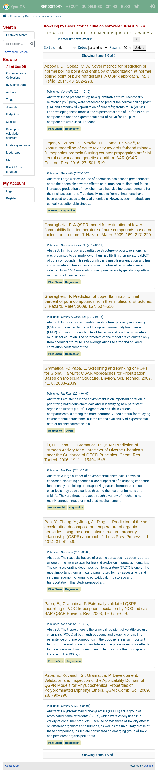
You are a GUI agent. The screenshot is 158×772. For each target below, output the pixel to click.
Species (11, 121)
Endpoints (12, 114)
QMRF (10, 160)
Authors (11, 92)
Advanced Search (16, 52)
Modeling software (18, 145)
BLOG (125, 6)
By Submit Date (16, 84)
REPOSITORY (51, 6)
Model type (13, 152)
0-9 (48, 33)
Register (11, 198)
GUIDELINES (91, 6)
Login (9, 191)
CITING (111, 6)
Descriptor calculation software (13, 134)
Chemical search (16, 35)
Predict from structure (14, 169)
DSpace (148, 765)
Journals (11, 107)
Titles (9, 99)
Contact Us (12, 765)
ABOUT (72, 6)
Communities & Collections (16, 75)
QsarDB (14, 7)
